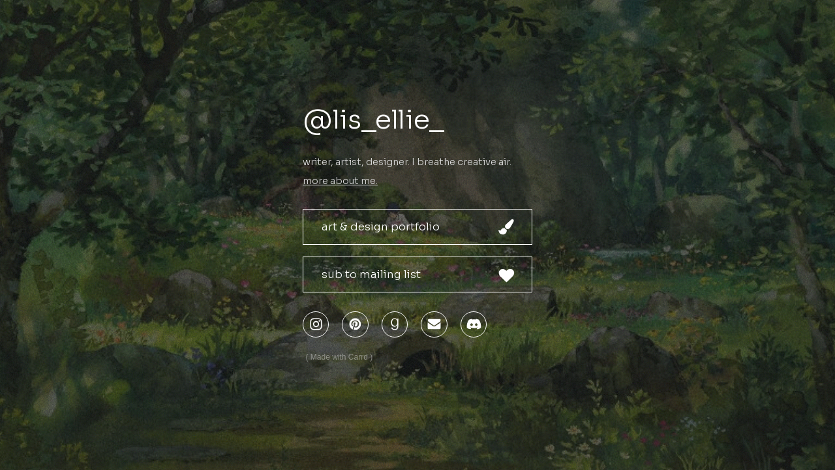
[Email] (434, 324)
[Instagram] (316, 324)
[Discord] (474, 324)
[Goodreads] (395, 324)
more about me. (340, 181)
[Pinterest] (355, 324)
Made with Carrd (339, 357)
